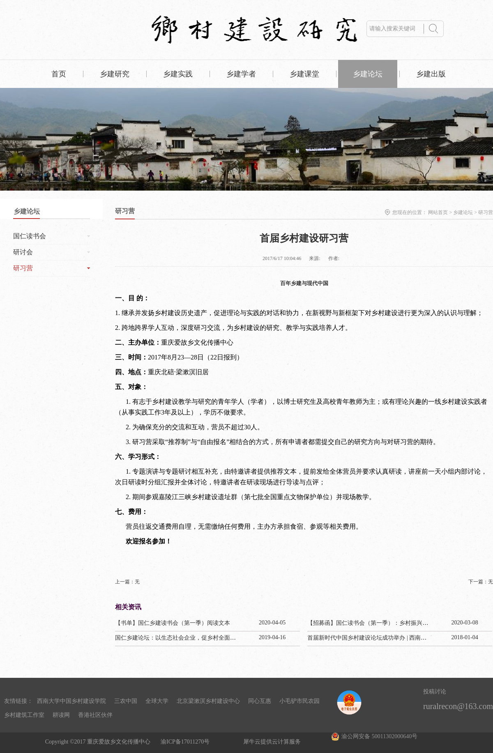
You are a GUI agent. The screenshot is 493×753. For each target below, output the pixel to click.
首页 (58, 74)
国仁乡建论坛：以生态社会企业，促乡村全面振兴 (178, 638)
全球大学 (156, 701)
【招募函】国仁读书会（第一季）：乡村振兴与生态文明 (379, 623)
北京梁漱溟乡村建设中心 (208, 701)
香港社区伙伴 (95, 715)
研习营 (485, 212)
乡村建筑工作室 (24, 715)
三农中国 (125, 701)
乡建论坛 (463, 212)
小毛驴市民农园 (299, 701)
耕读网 (61, 715)
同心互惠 (259, 701)
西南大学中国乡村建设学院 (71, 701)
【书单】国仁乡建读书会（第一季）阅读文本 (172, 623)
